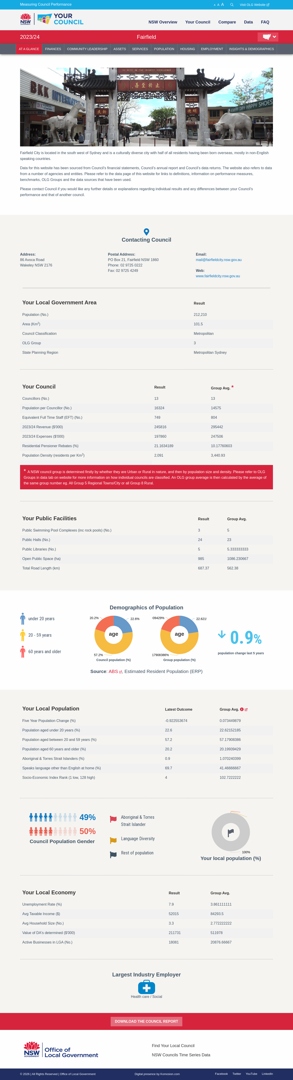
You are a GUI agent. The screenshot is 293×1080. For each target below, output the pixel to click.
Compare (227, 22)
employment (212, 49)
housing (187, 49)
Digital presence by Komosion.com (157, 1074)
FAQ (265, 22)
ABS (113, 671)
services (140, 49)
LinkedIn (267, 1073)
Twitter (237, 1073)
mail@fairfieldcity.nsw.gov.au (219, 260)
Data (248, 22)
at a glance (29, 49)
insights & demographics (251, 49)
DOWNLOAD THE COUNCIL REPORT (146, 1021)
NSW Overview (163, 22)
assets (120, 49)
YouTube (251, 1073)
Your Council (197, 22)
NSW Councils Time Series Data (181, 1055)
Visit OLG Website (253, 5)
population (164, 49)
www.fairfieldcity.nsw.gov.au (218, 276)
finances (53, 49)
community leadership (87, 49)
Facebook (221, 1073)
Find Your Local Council (173, 1045)
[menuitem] (162, 22)
